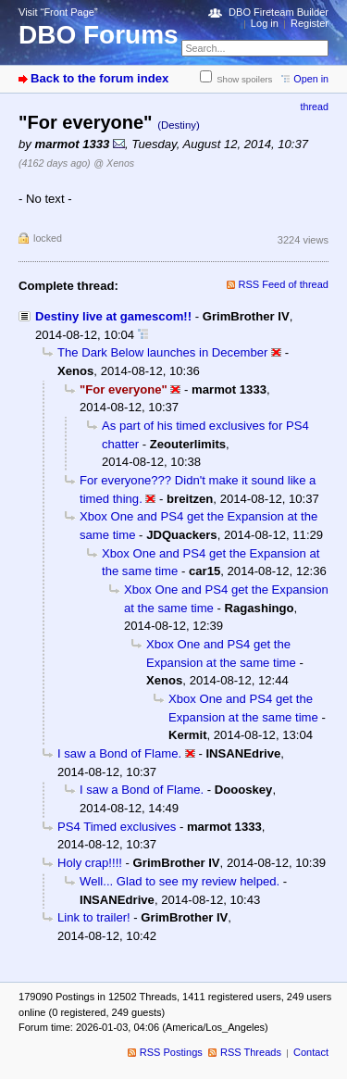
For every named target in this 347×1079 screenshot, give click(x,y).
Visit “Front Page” (58, 12)
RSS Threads (250, 1052)
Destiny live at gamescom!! (113, 316)
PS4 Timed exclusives (116, 827)
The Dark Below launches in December (162, 352)
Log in (265, 23)
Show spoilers (244, 79)
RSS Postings (171, 1052)
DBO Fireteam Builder (278, 12)
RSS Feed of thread (284, 284)
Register (309, 23)
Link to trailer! (93, 917)
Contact (310, 1052)
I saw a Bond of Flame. (119, 753)
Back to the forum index (99, 78)
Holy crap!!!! (89, 863)
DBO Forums (99, 34)
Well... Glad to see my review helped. (179, 881)
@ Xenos (113, 163)
